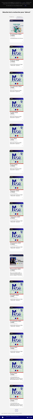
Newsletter (5, 413)
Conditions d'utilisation (11, 413)
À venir (12, 16)
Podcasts (19, 16)
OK (25, 5)
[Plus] (16, 410)
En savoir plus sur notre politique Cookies (14, 5)
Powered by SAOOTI (19, 413)
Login (2, 413)
